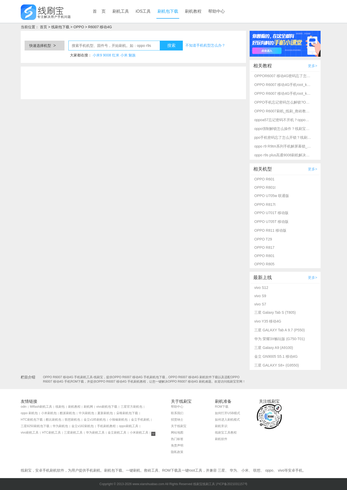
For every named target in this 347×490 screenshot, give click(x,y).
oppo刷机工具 (128, 426)
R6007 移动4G (100, 27)
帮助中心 (216, 11)
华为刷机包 (60, 426)
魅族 (132, 55)
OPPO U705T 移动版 (271, 222)
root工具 (195, 470)
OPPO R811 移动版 (270, 230)
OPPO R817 (264, 247)
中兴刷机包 (86, 413)
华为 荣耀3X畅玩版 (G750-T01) (279, 339)
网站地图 (177, 432)
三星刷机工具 (73, 432)
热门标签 (177, 439)
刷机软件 (221, 439)
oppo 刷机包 (29, 413)
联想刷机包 (72, 419)
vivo (281, 470)
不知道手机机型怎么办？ (205, 45)
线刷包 (60, 406)
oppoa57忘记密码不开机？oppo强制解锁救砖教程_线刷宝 (282, 120)
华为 (233, 470)
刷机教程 (193, 11)
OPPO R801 (264, 256)
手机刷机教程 (106, 426)
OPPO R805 (264, 264)
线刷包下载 (60, 27)
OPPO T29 (263, 239)
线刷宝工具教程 (226, 432)
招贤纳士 (177, 419)
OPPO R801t (265, 187)
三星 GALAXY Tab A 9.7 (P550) (279, 330)
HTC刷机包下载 (32, 419)
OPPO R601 (264, 179)
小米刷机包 (49, 413)
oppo (269, 470)
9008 (107, 55)
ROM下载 (221, 406)
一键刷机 (133, 470)
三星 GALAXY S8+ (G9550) (276, 365)
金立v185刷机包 (95, 419)
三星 (221, 470)
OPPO (79, 27)
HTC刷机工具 (51, 432)
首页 (43, 27)
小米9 (97, 55)
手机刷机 (93, 470)
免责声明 (177, 445)
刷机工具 (120, 11)
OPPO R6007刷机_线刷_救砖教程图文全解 (282, 111)
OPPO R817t (265, 204)
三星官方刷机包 (131, 406)
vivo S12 (261, 288)
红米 (115, 55)
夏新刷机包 (105, 413)
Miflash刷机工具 (41, 406)
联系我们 (177, 413)
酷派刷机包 (67, 413)
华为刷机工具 (95, 432)
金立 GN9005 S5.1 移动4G (276, 356)
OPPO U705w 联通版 (271, 196)
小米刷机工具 (139, 432)
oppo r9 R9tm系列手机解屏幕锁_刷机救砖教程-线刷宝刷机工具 (282, 146)
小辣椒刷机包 (118, 419)
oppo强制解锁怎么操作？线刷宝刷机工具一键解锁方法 (282, 129)
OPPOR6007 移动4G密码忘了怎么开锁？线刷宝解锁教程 (282, 76)
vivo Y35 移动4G (267, 321)
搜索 (171, 45)
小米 (124, 55)
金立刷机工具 (117, 432)
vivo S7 (260, 304)
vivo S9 (260, 296)
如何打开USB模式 (227, 413)
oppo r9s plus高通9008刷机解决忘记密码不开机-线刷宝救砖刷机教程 (282, 155)
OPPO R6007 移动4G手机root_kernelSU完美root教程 (282, 85)
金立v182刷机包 (82, 426)
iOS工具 (143, 11)
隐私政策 (177, 452)
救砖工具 (151, 470)
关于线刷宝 (178, 426)
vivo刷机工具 (30, 432)
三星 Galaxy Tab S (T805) (275, 312)
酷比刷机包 (53, 419)
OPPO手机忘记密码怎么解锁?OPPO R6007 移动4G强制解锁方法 (282, 102)
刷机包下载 (167, 11)
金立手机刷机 (140, 419)
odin (24, 406)
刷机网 (88, 406)
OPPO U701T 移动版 (271, 213)
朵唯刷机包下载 (127, 413)
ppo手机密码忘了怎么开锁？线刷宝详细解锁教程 (282, 137)
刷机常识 (221, 426)
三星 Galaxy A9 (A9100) (273, 348)
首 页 (99, 11)
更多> (312, 66)
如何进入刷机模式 (227, 419)
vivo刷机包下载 (106, 406)
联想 (257, 470)
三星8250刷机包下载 (35, 426)
